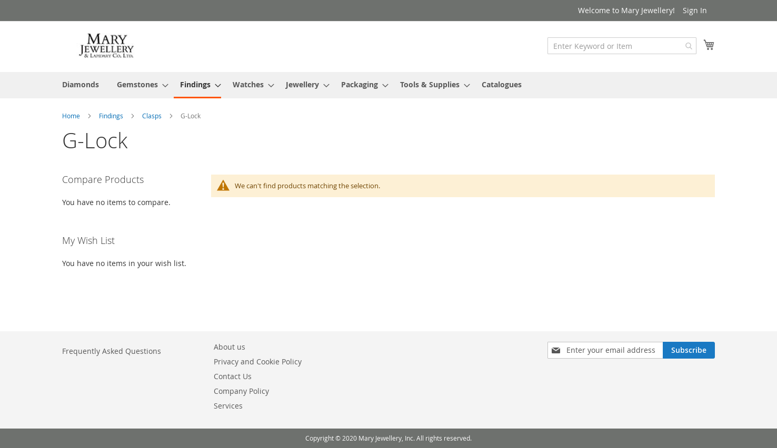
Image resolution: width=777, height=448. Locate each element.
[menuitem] (80, 84)
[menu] (388, 85)
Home (72, 115)
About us (229, 347)
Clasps (152, 115)
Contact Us (233, 376)
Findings (112, 115)
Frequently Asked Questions (111, 351)
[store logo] (107, 46)
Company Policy (241, 391)
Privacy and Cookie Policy (258, 361)
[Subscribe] (689, 350)
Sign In (695, 10)
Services (228, 406)
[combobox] (621, 45)
